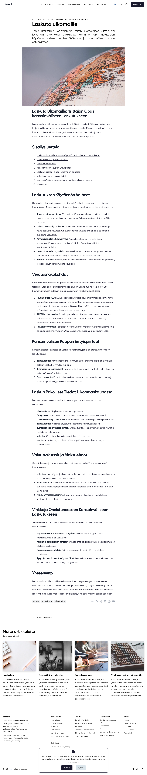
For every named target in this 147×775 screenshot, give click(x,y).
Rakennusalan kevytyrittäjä (61, 747)
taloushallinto (70, 19)
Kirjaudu (137, 4)
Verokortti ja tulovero (107, 729)
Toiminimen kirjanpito (82, 736)
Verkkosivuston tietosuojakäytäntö (15, 738)
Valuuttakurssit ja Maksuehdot (51, 176)
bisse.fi (6, 717)
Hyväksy (67, 768)
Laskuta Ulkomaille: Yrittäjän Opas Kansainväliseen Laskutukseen (68, 155)
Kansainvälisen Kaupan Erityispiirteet (54, 167)
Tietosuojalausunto (20, 735)
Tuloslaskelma (83, 675)
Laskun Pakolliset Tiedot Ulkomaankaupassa (58, 172)
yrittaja (36, 601)
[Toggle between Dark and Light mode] (126, 4)
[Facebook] (142, 769)
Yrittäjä (60, 4)
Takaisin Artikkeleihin (42, 617)
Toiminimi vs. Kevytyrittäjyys (109, 732)
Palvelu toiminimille (82, 720)
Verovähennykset (57, 733)
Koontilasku (128, 726)
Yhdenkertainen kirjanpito (127, 675)
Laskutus (8, 675)
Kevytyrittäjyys (56, 720)
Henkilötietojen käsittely (11, 741)
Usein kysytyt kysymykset (60, 736)
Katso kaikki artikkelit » (12, 636)
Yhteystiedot (128, 733)
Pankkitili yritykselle (51, 675)
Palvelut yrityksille (130, 723)
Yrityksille (89, 4)
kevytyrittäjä (47, 601)
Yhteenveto (42, 184)
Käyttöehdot (7, 735)
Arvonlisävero (104, 726)
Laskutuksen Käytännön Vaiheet (52, 159)
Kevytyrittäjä (47, 4)
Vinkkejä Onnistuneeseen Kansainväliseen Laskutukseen (64, 180)
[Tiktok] (137, 769)
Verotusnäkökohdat (46, 163)
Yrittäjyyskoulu (74, 4)
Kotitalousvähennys (107, 735)
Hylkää (80, 767)
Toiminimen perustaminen (84, 730)
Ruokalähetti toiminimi (83, 723)
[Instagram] (132, 769)
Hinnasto (101, 4)
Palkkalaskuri (55, 730)
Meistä (126, 720)
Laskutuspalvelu (57, 723)
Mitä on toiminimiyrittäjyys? (85, 733)
